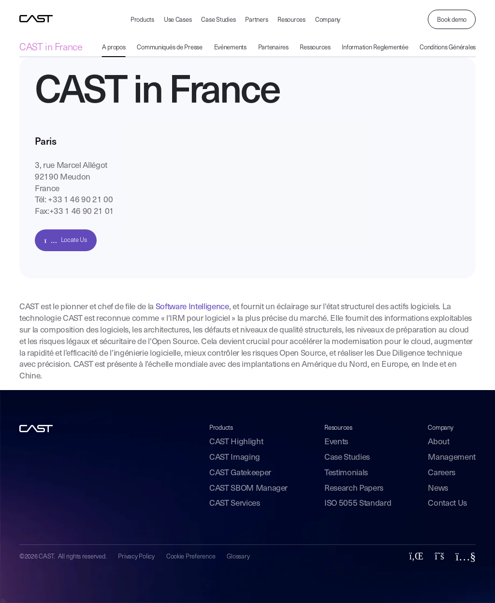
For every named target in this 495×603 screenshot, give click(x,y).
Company (327, 20)
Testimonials (346, 473)
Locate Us (65, 240)
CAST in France (50, 48)
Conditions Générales (448, 48)
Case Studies (218, 20)
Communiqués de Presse (170, 48)
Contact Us (447, 503)
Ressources (315, 48)
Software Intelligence (192, 307)
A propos (114, 48)
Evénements (230, 48)
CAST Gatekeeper (240, 473)
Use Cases (178, 20)
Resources (291, 20)
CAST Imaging (234, 457)
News (438, 488)
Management (452, 457)
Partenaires (273, 48)
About (438, 442)
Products (142, 20)
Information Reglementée (375, 48)
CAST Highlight (236, 442)
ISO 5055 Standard (357, 503)
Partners (256, 20)
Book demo (451, 20)
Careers (441, 473)
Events (336, 442)
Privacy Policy (136, 557)
